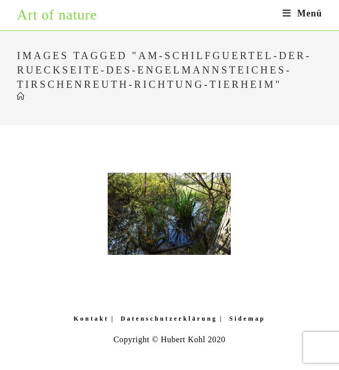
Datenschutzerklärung (169, 318)
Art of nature (57, 15)
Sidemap (247, 318)
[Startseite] (21, 96)
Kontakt (91, 318)
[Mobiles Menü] (302, 13)
